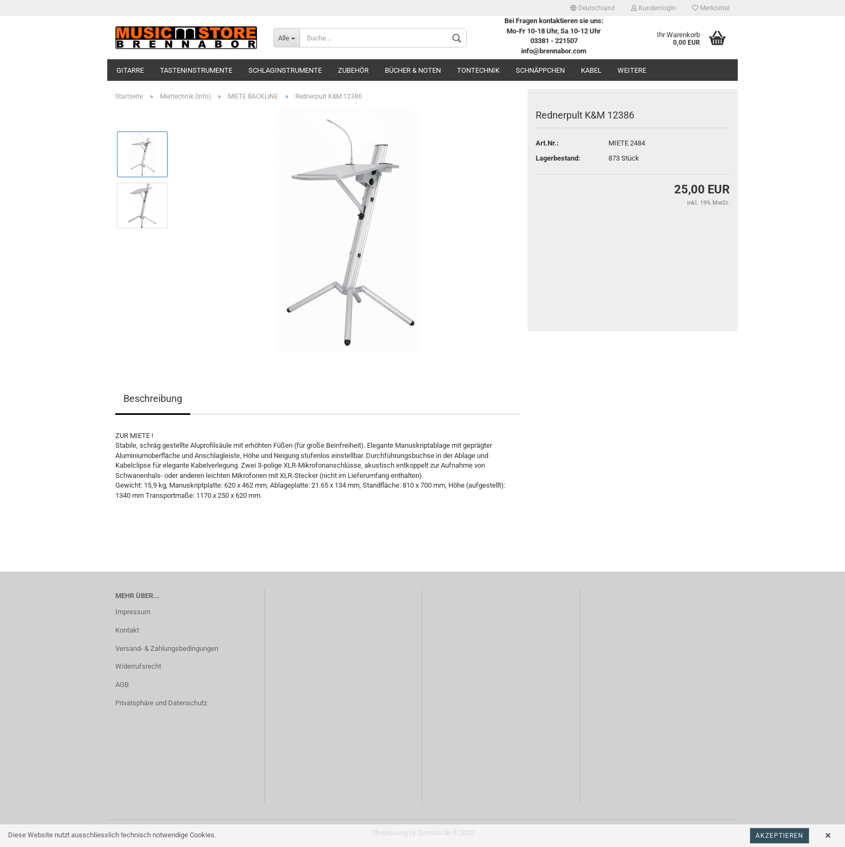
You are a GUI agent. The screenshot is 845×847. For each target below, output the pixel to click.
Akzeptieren (780, 835)
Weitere (632, 70)
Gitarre (130, 70)
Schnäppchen (540, 70)
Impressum (132, 612)
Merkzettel (711, 8)
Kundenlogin (653, 8)
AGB (122, 685)
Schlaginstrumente (285, 70)
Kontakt (127, 630)
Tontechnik (478, 70)
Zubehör (353, 70)
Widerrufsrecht (138, 666)
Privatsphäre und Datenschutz (161, 703)
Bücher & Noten (413, 70)
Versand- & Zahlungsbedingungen (166, 648)
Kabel (591, 70)
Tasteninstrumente (196, 70)
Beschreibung (152, 398)
